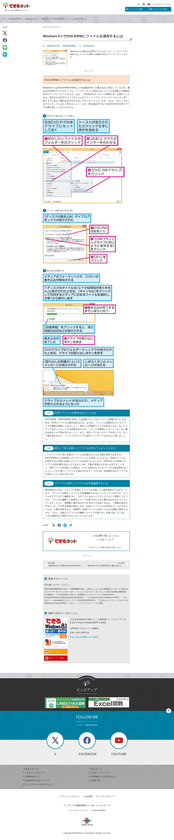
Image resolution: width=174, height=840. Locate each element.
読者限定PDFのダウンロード (36, 780)
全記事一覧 (94, 780)
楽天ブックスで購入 (57, 658)
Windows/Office (15, 19)
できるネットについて (162, 4)
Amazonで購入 (55, 652)
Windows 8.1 (88, 46)
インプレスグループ (105, 796)
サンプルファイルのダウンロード (38, 784)
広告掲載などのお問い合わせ (102, 776)
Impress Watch (98, 810)
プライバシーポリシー (69, 796)
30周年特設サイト (31, 776)
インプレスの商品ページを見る (84, 637)
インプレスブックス (78, 810)
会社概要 (88, 796)
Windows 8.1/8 (31, 19)
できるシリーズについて (34, 772)
